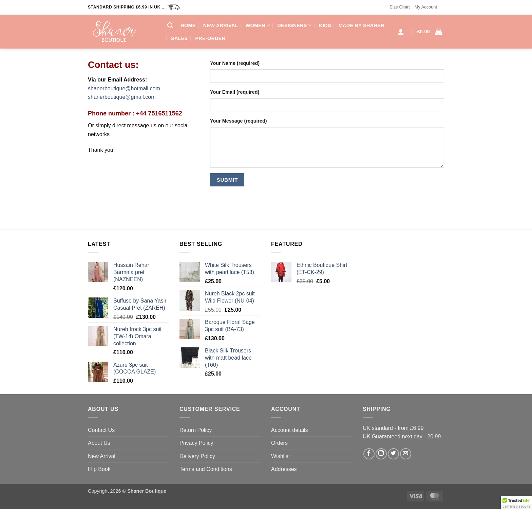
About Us (99, 443)
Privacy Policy (196, 443)
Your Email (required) (234, 92)
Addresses (284, 469)
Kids (325, 25)
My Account (426, 7)
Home (187, 25)
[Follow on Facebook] (369, 453)
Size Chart (400, 7)
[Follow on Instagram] (381, 453)
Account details (289, 430)
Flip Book (99, 469)
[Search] (170, 26)
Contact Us (101, 430)
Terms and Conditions (205, 469)
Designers (294, 25)
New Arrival (220, 25)
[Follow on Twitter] (393, 453)
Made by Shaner (361, 25)
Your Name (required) (235, 63)
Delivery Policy (197, 456)
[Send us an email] (405, 453)
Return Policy (195, 430)
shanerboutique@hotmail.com (124, 88)
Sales (179, 38)
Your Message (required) (238, 121)
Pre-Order (210, 38)
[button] (400, 31)
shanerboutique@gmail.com (121, 97)
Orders (279, 443)
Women (258, 25)
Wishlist (280, 456)
